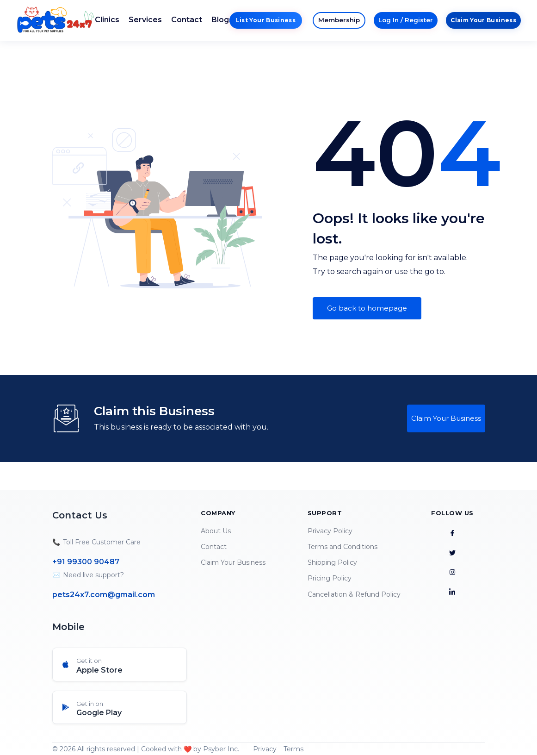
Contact (186, 19)
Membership (339, 20)
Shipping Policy (332, 562)
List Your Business (266, 20)
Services (145, 19)
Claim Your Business (483, 20)
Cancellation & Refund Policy (354, 594)
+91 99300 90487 (85, 561)
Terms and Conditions (342, 547)
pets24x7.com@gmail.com (103, 594)
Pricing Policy (330, 578)
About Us (216, 531)
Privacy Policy (330, 531)
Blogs (222, 19)
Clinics (107, 19)
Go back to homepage (367, 308)
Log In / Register (405, 20)
